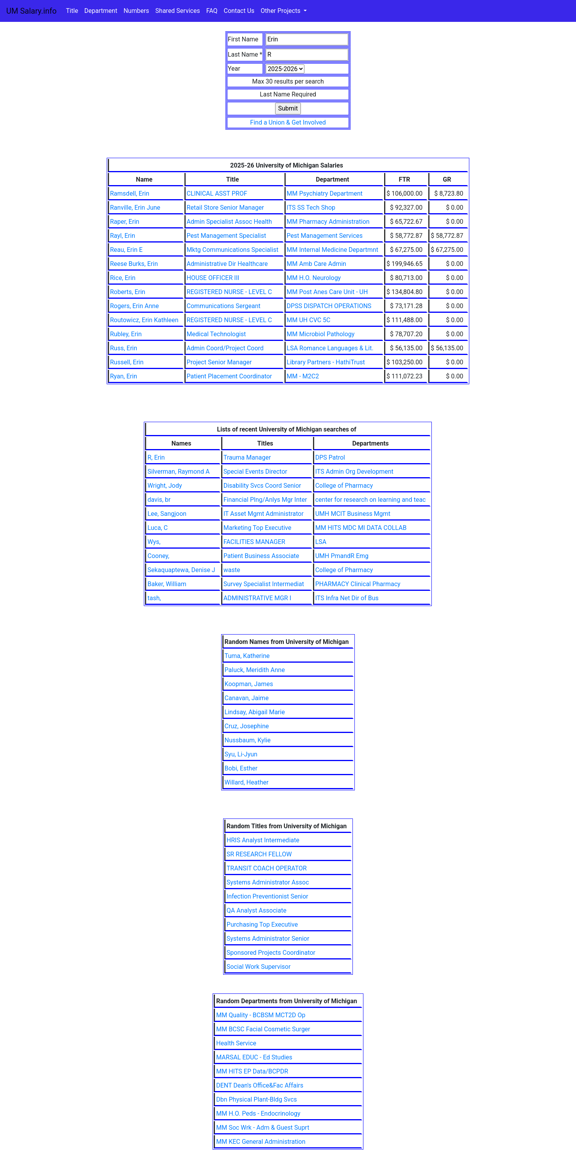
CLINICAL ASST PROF (217, 193)
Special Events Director (255, 471)
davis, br (158, 499)
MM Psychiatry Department (325, 193)
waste (232, 570)
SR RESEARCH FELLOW (259, 854)
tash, (154, 598)
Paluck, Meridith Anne (255, 670)
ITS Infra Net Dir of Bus (347, 598)
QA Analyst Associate (256, 910)
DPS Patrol (330, 457)
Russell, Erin (127, 362)
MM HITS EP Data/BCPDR (252, 1071)
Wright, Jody (164, 485)
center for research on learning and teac (370, 499)
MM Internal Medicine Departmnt (332, 249)
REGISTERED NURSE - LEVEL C (229, 292)
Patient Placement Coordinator (229, 376)
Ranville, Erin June (135, 207)
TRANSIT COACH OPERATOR (267, 868)
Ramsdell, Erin (130, 193)
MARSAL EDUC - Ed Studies (254, 1057)
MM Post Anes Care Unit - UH (327, 292)
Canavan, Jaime (247, 698)
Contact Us (239, 10)
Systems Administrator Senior (268, 938)
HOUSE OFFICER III (213, 278)
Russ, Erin (124, 348)
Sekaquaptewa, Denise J (181, 570)
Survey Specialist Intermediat (264, 584)
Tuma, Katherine (247, 656)
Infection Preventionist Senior (267, 896)
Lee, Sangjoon (166, 513)
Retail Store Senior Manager (225, 207)
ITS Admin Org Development (354, 471)
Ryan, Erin (123, 376)
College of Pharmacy (344, 485)
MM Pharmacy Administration (328, 221)
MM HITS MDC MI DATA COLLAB (361, 527)
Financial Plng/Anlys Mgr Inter (265, 499)
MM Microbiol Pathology (321, 334)
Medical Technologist (216, 334)
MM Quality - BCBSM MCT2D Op (260, 1015)
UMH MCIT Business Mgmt (352, 513)
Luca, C (157, 527)
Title (72, 10)
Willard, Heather (247, 782)
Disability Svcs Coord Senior (262, 485)
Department (100, 10)
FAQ (212, 10)
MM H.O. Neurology (314, 278)
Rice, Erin (123, 278)
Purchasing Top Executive (262, 924)
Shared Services (178, 10)
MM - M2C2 (303, 376)
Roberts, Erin (127, 292)
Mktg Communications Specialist (233, 249)
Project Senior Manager (219, 362)
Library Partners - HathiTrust (326, 362)
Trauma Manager (247, 457)
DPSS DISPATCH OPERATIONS (329, 306)
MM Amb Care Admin (316, 263)
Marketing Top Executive (258, 527)
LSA (321, 542)
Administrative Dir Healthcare (227, 263)
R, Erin (156, 457)
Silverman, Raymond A (178, 471)
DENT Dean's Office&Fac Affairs (259, 1085)
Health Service (236, 1043)
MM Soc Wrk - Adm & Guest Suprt (262, 1127)
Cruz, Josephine (247, 726)
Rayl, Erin (122, 235)
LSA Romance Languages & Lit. (330, 348)
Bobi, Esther (241, 768)
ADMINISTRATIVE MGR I (258, 598)
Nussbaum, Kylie (248, 740)
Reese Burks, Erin (134, 263)
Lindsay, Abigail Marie (255, 712)
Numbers (136, 10)
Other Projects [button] (281, 10)
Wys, (153, 542)
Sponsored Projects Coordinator (271, 952)
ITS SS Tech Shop (311, 207)
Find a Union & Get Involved (288, 122)
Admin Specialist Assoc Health (229, 221)
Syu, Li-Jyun (241, 754)
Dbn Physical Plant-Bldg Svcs (256, 1099)
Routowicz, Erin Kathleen (144, 320)
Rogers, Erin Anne (134, 306)
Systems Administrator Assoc (268, 882)
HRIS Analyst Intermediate (263, 840)
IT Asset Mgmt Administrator (264, 513)
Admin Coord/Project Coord (225, 348)
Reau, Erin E (126, 249)
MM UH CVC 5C (309, 320)
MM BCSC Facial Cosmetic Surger (263, 1029)
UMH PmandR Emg (341, 556)
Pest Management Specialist (226, 235)
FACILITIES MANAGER (254, 542)
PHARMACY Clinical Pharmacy (358, 584)
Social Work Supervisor (259, 966)
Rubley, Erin (126, 334)
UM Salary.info (31, 11)
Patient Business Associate (261, 556)
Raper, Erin (125, 221)
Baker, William (166, 584)
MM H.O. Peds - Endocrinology (258, 1113)
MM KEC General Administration (260, 1141)
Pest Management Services (325, 235)
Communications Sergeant (224, 306)
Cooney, (158, 556)
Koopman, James (249, 684)
